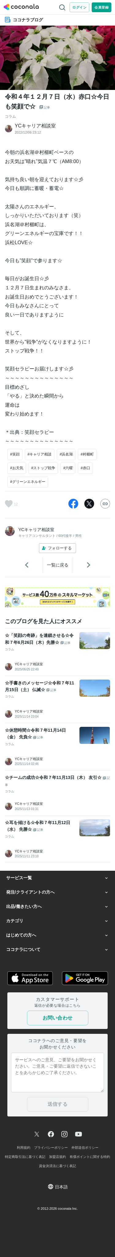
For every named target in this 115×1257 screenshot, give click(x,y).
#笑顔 (15, 454)
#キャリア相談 (40, 454)
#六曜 (68, 468)
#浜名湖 (66, 454)
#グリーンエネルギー (27, 482)
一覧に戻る (57, 564)
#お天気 (16, 468)
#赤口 (85, 468)
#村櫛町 (87, 454)
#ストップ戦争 (43, 468)
